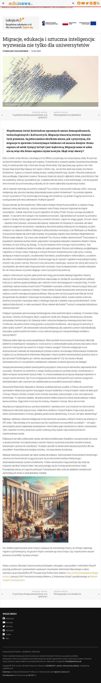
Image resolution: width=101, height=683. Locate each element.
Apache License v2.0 (61, 672)
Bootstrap (6, 672)
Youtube (83, 3)
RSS (98, 3)
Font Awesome (8, 675)
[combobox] (73, 3)
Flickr (95, 3)
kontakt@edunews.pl (73, 661)
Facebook (79, 3)
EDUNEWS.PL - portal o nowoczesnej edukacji (62, 666)
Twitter (88, 3)
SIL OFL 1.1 (32, 675)
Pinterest (91, 3)
